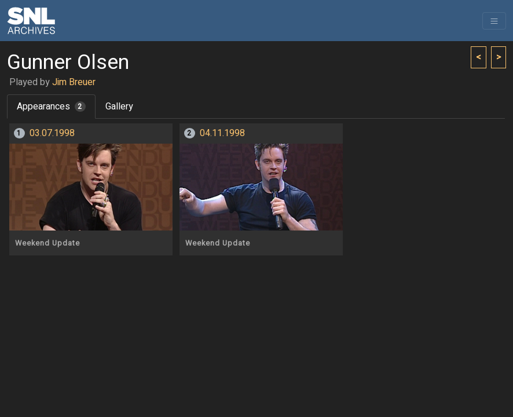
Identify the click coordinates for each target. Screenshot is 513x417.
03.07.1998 (52, 133)
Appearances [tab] (51, 107)
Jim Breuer (74, 82)
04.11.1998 (222, 133)
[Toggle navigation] (494, 21)
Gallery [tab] (119, 107)
